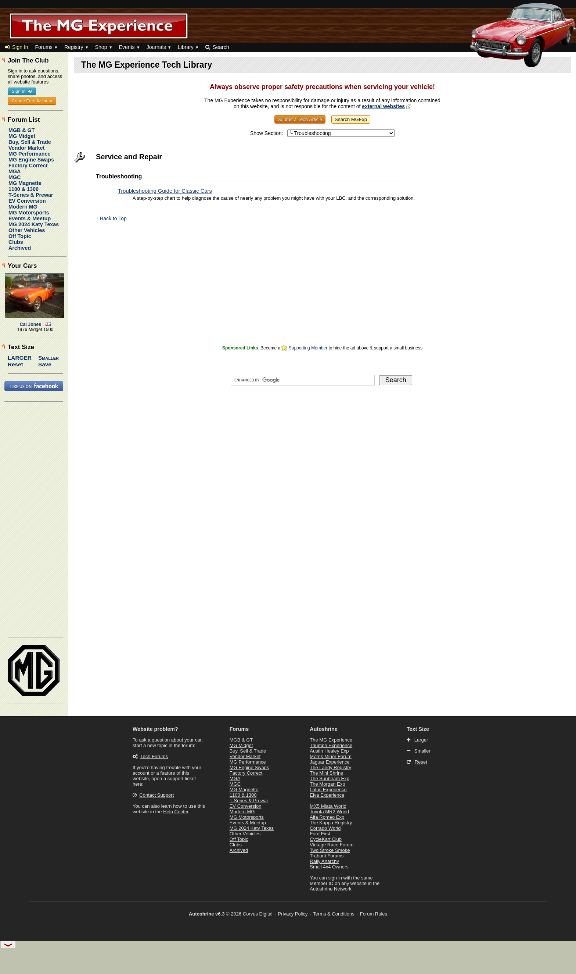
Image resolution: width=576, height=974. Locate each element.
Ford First (320, 833)
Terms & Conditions (333, 914)
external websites (383, 106)
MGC (14, 177)
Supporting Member (308, 348)
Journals (156, 47)
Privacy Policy (293, 914)
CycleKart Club (326, 839)
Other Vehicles (26, 230)
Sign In (16, 47)
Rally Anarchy (324, 861)
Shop (101, 47)
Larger (20, 358)
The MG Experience (331, 740)
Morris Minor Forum (330, 756)
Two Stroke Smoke (330, 850)
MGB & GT (21, 130)
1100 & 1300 (23, 189)
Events (127, 47)
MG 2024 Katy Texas (33, 224)
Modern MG (22, 207)
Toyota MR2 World (329, 811)
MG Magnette (25, 183)
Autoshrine (323, 729)
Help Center (175, 811)
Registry (73, 47)
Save (44, 364)
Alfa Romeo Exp (327, 817)
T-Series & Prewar (30, 195)
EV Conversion (27, 201)
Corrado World (325, 828)
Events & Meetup (29, 218)
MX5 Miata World (328, 806)
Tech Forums (154, 756)
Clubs (15, 242)
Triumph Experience (331, 745)
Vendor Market (26, 148)
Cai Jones (30, 324)
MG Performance (29, 154)
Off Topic (19, 236)
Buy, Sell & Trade (29, 142)
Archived (19, 248)
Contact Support (156, 795)
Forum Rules (373, 914)
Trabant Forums (326, 856)
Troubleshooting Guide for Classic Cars (165, 191)
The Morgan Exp (327, 784)
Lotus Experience (328, 789)
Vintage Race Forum (331, 844)
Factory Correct (27, 165)
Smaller (48, 358)
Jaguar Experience (329, 762)
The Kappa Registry (331, 822)
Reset (15, 364)
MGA (14, 171)
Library (186, 47)
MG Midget (21, 136)
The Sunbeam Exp (329, 778)
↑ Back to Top (111, 218)
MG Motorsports (28, 213)
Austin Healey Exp (329, 751)
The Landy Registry (330, 767)
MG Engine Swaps (31, 160)
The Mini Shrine (326, 773)
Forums (43, 47)
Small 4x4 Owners (329, 867)
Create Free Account (32, 101)
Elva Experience (327, 795)
